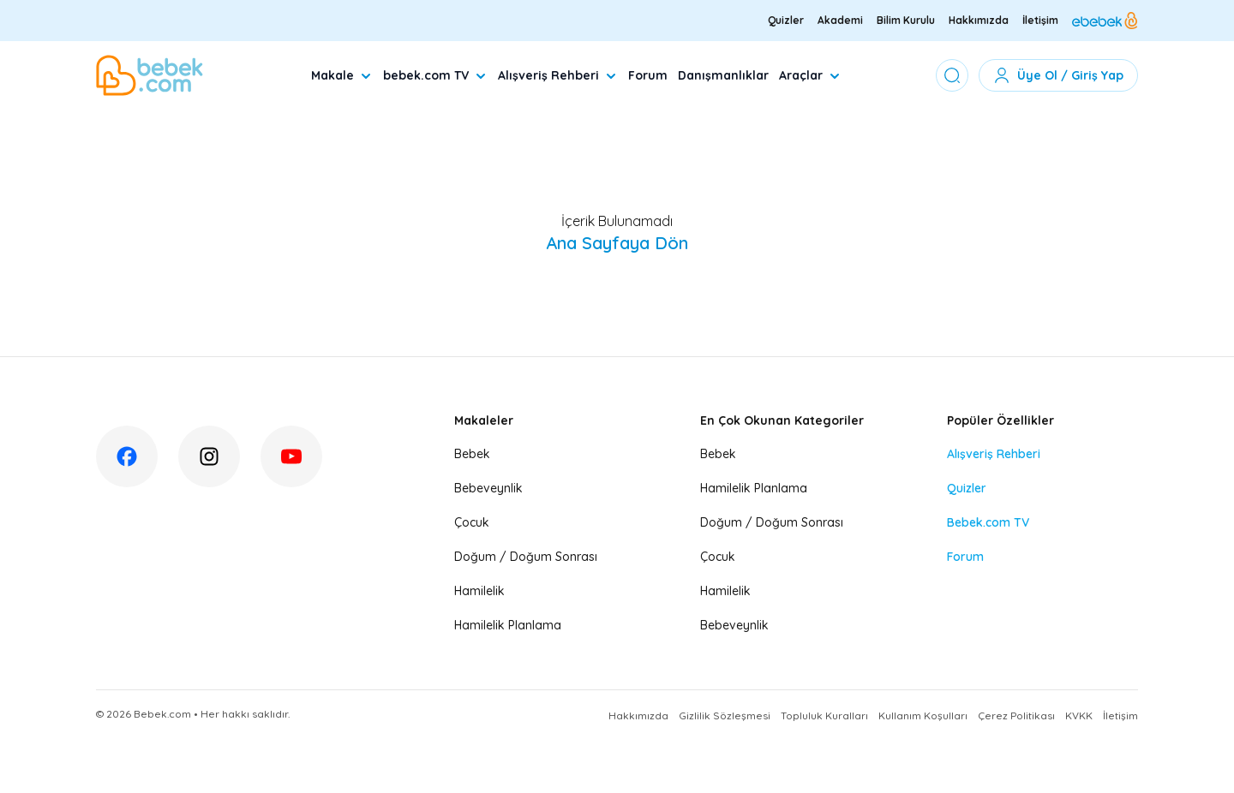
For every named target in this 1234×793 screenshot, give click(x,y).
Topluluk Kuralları (824, 715)
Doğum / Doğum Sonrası (525, 556)
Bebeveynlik (488, 488)
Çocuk (471, 522)
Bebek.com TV (988, 522)
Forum (648, 75)
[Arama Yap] (952, 75)
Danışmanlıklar (723, 75)
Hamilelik (479, 591)
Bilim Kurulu (906, 20)
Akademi (840, 20)
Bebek (472, 454)
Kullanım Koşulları (922, 715)
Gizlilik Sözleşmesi (724, 715)
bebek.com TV (435, 75)
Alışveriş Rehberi (558, 75)
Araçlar (810, 75)
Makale (342, 75)
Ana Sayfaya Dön (617, 242)
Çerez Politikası (1016, 715)
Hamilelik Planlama (507, 625)
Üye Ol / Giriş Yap (1058, 75)
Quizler (786, 20)
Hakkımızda (979, 20)
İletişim (1040, 20)
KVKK (1079, 715)
